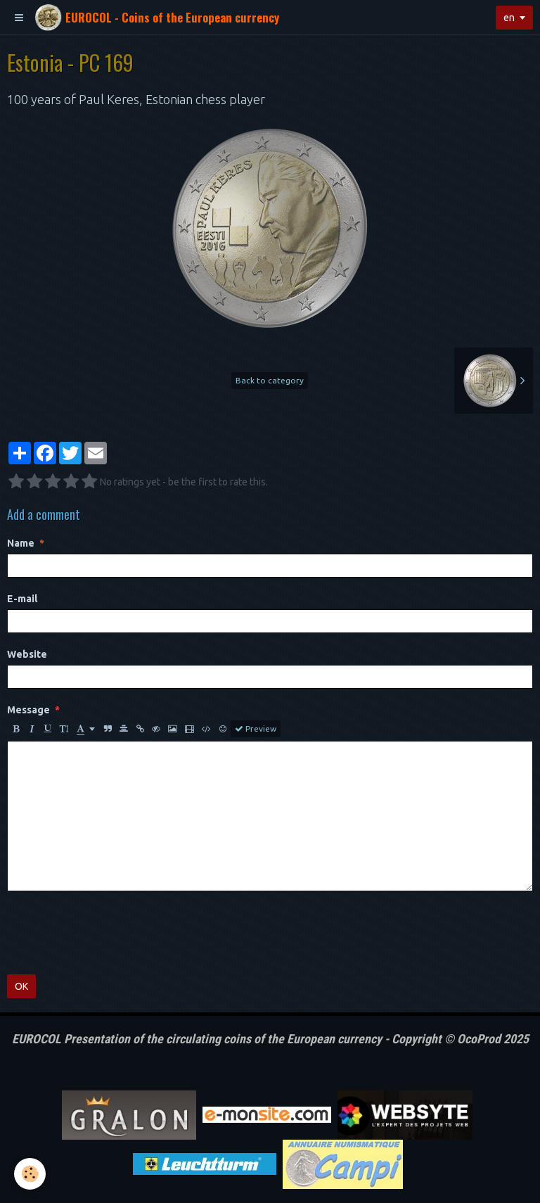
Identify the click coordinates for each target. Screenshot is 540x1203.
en (509, 17)
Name (20, 543)
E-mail (22, 598)
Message (28, 709)
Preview (255, 729)
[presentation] (114, 932)
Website (27, 654)
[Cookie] (30, 1174)
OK (21, 986)
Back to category (270, 380)
